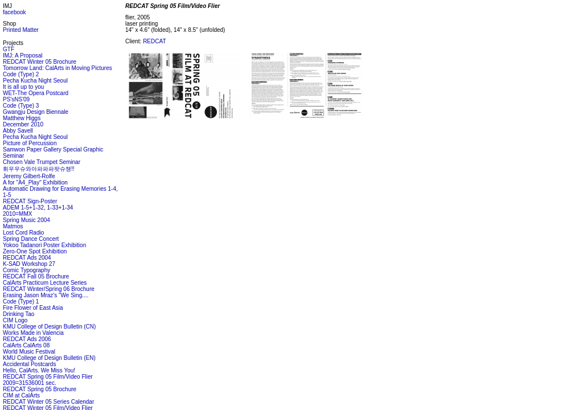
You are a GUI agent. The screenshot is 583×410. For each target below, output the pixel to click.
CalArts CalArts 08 (26, 345)
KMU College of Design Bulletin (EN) (49, 358)
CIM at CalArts (21, 395)
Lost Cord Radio (23, 232)
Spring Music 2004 (26, 220)
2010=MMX (17, 214)
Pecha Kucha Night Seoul (35, 80)
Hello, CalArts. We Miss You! (39, 370)
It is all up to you (23, 87)
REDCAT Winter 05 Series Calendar (48, 402)
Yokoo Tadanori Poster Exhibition (44, 245)
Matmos (13, 226)
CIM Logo (15, 320)
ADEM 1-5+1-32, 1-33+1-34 (38, 207)
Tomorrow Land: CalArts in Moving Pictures (57, 68)
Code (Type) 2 (21, 74)
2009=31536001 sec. (29, 383)
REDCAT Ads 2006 (27, 339)
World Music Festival (29, 351)
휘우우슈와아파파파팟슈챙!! (39, 169)
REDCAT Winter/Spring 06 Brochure (49, 289)
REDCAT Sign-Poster (30, 201)
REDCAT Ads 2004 (27, 258)
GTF (8, 49)
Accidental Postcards (29, 364)
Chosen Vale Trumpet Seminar (41, 162)
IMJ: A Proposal (22, 55)
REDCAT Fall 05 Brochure (36, 276)
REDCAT (154, 41)
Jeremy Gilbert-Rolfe (29, 176)
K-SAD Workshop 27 (29, 264)
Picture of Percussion (30, 143)
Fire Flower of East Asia (33, 308)
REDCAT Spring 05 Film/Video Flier (48, 377)
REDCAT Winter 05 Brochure (39, 62)
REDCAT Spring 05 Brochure (39, 389)
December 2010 (23, 124)
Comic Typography (26, 270)
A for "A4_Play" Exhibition (35, 182)
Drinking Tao (18, 314)
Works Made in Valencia (33, 333)
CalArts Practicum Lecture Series (45, 283)
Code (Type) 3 (21, 105)
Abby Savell (18, 131)
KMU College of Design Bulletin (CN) (49, 326)
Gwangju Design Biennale (35, 112)
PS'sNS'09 (16, 99)
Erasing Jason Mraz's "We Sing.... (45, 295)
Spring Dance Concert (31, 239)
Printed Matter (21, 30)
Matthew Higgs (21, 118)
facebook (14, 12)
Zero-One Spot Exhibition (35, 251)
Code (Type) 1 (21, 301)
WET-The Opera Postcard (35, 93)
